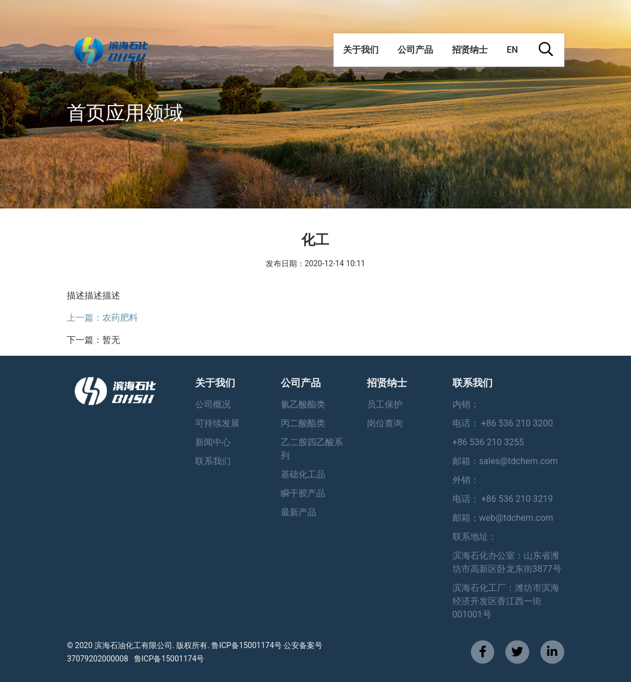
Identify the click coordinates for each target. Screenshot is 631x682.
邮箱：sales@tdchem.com (505, 461)
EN (512, 49)
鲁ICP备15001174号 (169, 658)
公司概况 (213, 404)
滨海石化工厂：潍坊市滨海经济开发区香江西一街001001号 (506, 601)
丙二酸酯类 (303, 423)
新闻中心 (213, 442)
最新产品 (298, 512)
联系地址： (475, 536)
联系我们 (213, 461)
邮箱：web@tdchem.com (503, 517)
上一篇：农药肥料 (102, 317)
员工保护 (385, 404)
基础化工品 (303, 474)
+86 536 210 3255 (488, 442)
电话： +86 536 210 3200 (503, 423)
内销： (466, 404)
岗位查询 (385, 423)
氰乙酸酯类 (303, 404)
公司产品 (415, 49)
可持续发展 (217, 423)
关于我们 (361, 49)
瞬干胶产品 (303, 493)
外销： (466, 480)
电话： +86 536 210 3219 (503, 499)
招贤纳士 (470, 49)
